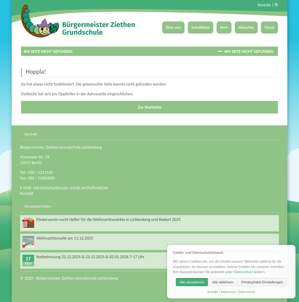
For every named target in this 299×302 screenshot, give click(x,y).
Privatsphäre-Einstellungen (262, 282)
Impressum (228, 292)
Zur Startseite (149, 107)
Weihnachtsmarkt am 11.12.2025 (64, 238)
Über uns (173, 27)
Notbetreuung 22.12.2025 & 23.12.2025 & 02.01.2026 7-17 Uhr (90, 256)
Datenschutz (243, 272)
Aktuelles (246, 27)
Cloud (269, 27)
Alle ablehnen (222, 282)
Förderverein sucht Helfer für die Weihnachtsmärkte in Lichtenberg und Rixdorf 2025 (108, 219)
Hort (224, 27)
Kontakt (264, 4)
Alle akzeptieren (191, 282)
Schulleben (201, 27)
